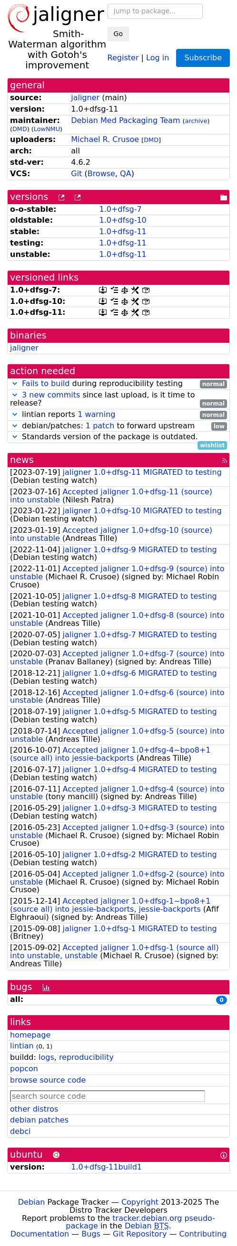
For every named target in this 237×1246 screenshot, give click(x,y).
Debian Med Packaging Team (125, 120)
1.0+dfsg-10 (122, 220)
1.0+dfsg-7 (120, 209)
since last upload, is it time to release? (118, 399)
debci (20, 1131)
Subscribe (203, 57)
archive (196, 120)
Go (118, 34)
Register (123, 57)
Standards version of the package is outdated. (118, 437)
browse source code (48, 1080)
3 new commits (51, 394)
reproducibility (86, 1057)
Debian (31, 1202)
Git (76, 173)
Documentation (39, 1233)
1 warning (96, 414)
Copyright (139, 1202)
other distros (34, 1109)
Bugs (90, 1233)
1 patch (100, 425)
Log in (157, 57)
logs (46, 1057)
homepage (30, 1034)
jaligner (85, 97)
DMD (19, 128)
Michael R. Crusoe (105, 139)
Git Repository (140, 1233)
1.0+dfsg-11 (122, 231)
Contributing (203, 1233)
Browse (101, 173)
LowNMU (47, 128)
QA (125, 173)
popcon (24, 1068)
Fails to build (45, 383)
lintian (22, 1045)
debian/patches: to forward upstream (118, 426)
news (22, 459)
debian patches (39, 1119)
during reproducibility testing (118, 384)
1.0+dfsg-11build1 (106, 1166)
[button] (14, 383)
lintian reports (118, 415)
